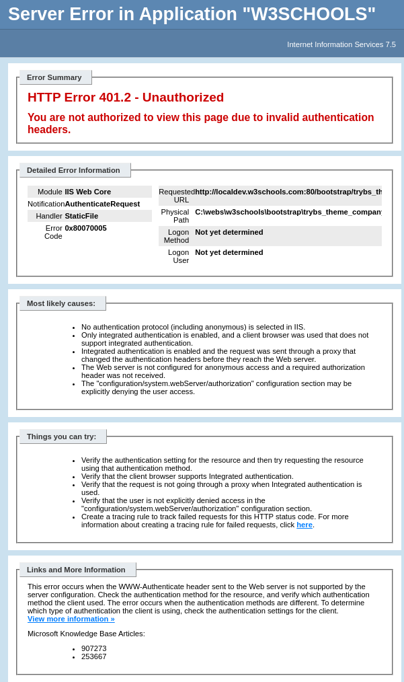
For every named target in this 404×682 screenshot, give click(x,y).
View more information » (71, 619)
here (304, 525)
